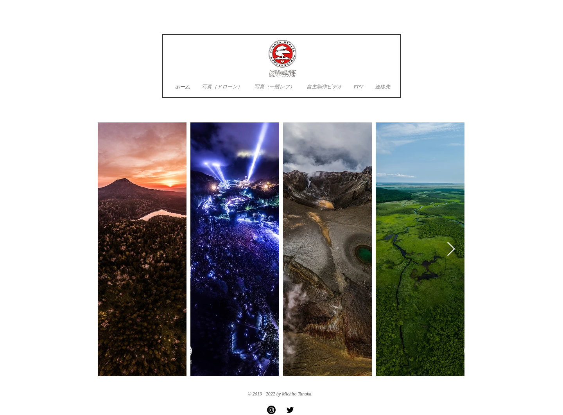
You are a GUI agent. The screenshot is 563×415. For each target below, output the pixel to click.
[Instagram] (271, 410)
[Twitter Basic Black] (290, 410)
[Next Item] (450, 249)
